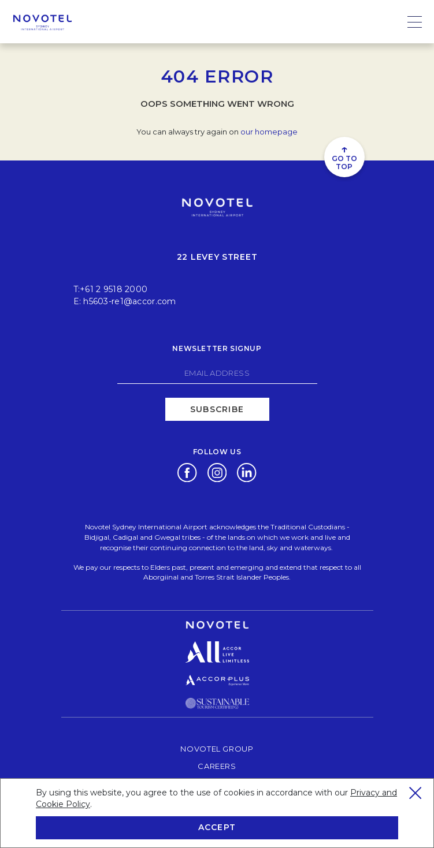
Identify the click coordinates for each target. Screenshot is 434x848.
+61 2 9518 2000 (113, 289)
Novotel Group (216, 748)
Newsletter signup (216, 348)
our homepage (269, 131)
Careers (217, 766)
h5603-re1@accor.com (129, 301)
